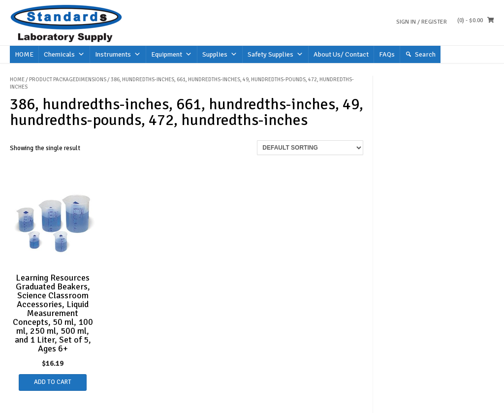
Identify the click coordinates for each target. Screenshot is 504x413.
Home (17, 79)
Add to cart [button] (52, 382)
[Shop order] (310, 147)
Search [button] (425, 54)
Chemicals (64, 54)
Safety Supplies (275, 54)
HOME (24, 54)
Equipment (171, 54)
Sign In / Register (421, 22)
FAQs (387, 54)
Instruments (118, 54)
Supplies (219, 54)
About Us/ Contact (341, 54)
